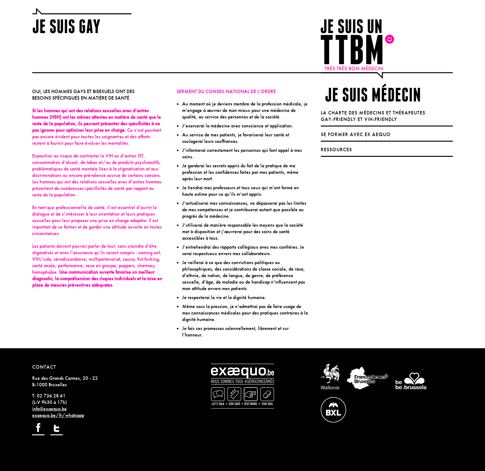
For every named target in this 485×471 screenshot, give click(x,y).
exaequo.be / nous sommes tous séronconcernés (242, 386)
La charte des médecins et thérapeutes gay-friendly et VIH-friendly (373, 115)
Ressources (336, 149)
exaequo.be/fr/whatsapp (58, 415)
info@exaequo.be (49, 408)
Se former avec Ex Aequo (356, 134)
